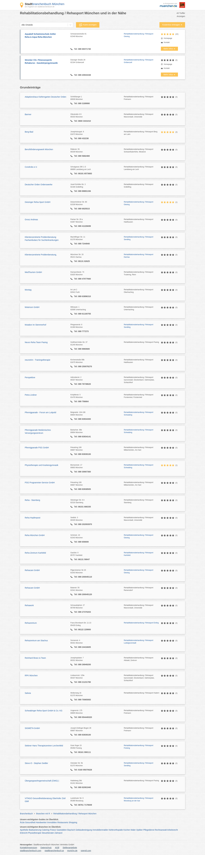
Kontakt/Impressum (28, 847)
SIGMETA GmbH (32, 728)
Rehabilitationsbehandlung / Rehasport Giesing (138, 35)
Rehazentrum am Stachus (36, 640)
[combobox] (21, 24)
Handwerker (41, 822)
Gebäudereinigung (84, 830)
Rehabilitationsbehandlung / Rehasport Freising (138, 746)
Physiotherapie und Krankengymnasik (41, 465)
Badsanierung (35, 830)
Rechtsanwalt (161, 830)
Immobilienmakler (100, 830)
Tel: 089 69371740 (82, 49)
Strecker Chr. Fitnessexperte (46, 62)
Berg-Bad (29, 132)
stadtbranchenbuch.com (30, 850)
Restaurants (62, 822)
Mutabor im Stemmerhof (35, 325)
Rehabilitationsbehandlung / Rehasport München (75, 813)
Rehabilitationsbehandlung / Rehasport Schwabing (138, 413)
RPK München (31, 675)
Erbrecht (23, 833)
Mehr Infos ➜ (169, 49)
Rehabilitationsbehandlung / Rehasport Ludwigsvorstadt (138, 641)
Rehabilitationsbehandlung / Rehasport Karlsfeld (138, 554)
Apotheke (24, 830)
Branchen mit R (43, 813)
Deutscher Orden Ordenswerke (38, 184)
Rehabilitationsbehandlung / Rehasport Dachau (138, 255)
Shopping (73, 822)
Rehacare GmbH (32, 570)
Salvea (28, 693)
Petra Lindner (31, 395)
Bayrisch (71, 830)
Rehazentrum (31, 623)
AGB (57, 847)
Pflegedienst (148, 830)
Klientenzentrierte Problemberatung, (41, 254)
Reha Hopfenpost (32, 518)
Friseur (53, 830)
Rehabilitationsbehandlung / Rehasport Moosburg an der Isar (138, 799)
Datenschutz (46, 847)
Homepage (168, 38)
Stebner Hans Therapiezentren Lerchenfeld (44, 745)
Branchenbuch (26, 813)
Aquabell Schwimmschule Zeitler (46, 36)
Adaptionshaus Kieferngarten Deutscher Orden (45, 97)
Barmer (28, 114)
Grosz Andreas (31, 219)
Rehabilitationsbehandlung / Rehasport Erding (141, 623)
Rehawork (29, 605)
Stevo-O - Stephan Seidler (36, 763)
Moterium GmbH (32, 307)
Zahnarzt (58, 833)
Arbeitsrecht (172, 830)
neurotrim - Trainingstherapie (37, 360)
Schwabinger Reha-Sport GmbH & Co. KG (43, 710)
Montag (28, 290)
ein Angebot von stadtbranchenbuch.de (39, 7)
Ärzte (22, 822)
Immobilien (52, 822)
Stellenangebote (70, 847)
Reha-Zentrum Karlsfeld (35, 553)
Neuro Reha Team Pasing (36, 342)
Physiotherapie (34, 833)
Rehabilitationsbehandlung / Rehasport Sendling (138, 238)
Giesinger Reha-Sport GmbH (37, 202)
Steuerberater (48, 833)
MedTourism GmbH (33, 272)
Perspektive (30, 377)
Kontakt (167, 42)
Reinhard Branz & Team (35, 658)
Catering (45, 830)
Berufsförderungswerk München (39, 149)
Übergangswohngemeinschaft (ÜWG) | (42, 781)
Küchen (126, 830)
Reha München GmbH (35, 535)
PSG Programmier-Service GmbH (40, 482)
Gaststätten (62, 830)
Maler (133, 830)
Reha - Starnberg (32, 500)
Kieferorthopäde (116, 830)
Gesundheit (30, 822)
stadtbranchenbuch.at (54, 850)
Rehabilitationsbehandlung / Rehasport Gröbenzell (138, 61)
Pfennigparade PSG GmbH (37, 447)
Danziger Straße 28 (97, 61)
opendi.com (86, 850)
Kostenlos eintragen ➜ (172, 25)
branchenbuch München (44, 4)
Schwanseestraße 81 (97, 35)
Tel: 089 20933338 (82, 75)
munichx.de (72, 850)
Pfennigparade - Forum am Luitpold (40, 412)
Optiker (139, 830)
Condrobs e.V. (31, 167)
